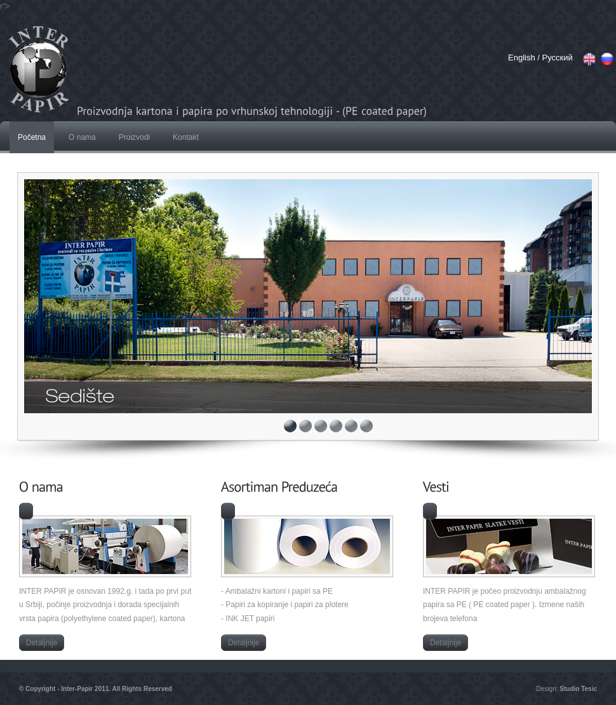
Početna (32, 137)
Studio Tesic (578, 688)
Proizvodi (134, 137)
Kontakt (186, 137)
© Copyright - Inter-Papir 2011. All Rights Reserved (95, 688)
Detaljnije (41, 642)
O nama (82, 137)
